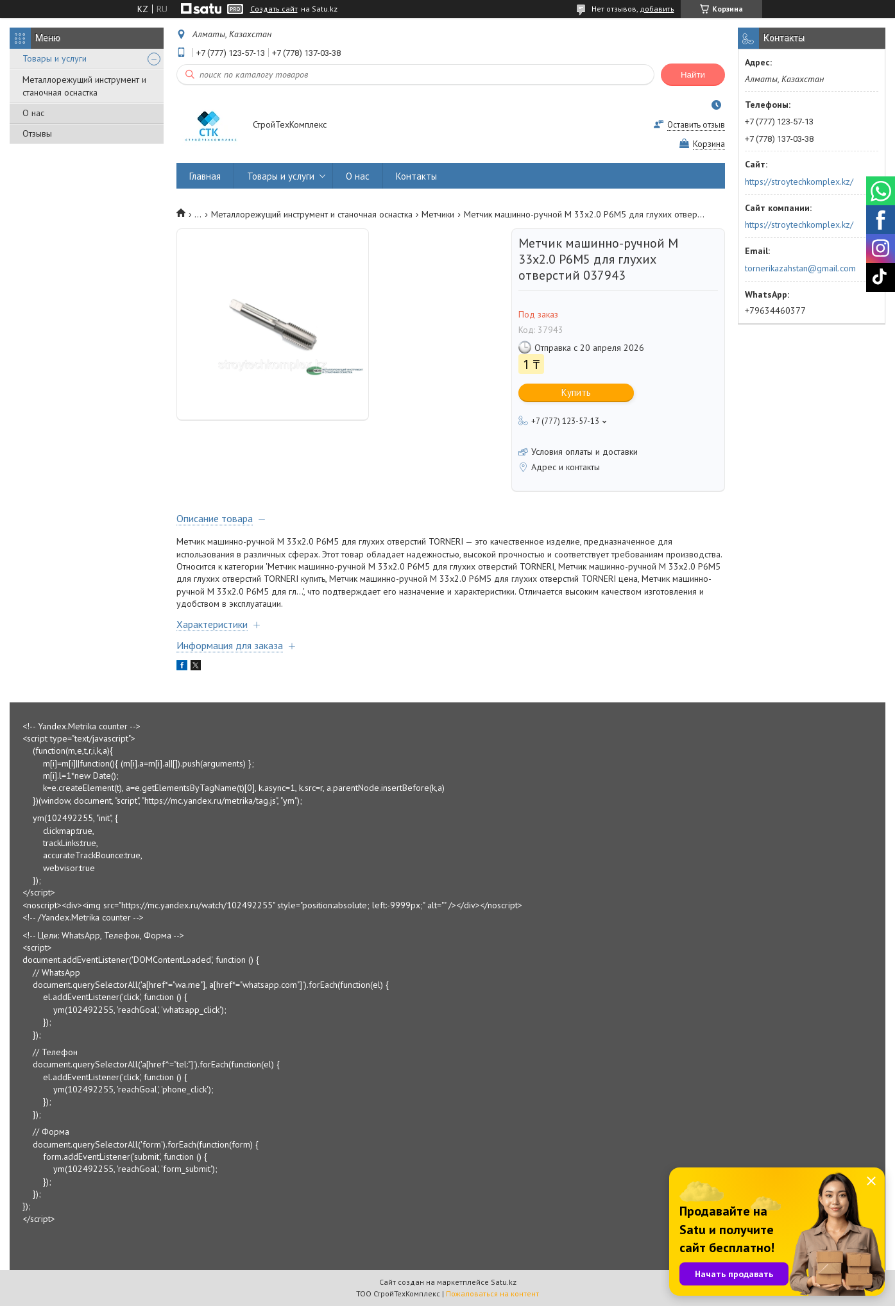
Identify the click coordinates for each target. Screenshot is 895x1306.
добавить (657, 8)
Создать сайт (274, 8)
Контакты (416, 176)
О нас (33, 113)
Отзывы (37, 133)
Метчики (438, 214)
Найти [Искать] (693, 75)
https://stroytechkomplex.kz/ (799, 181)
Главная (205, 176)
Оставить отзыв (696, 124)
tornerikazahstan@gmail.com (800, 268)
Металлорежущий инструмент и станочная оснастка (84, 86)
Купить (576, 392)
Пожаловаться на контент (492, 1293)
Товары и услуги (54, 58)
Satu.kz (503, 1282)
